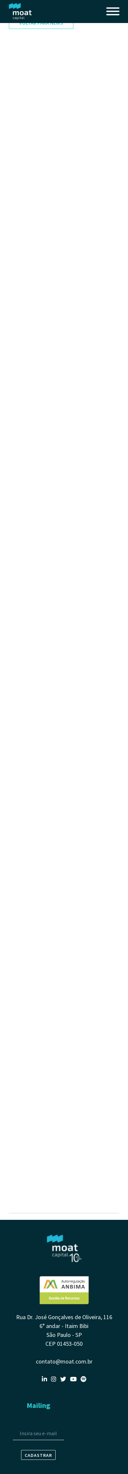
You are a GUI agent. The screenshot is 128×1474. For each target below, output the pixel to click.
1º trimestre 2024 (28, 132)
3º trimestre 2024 (28, 105)
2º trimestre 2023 (28, 192)
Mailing (38, 1405)
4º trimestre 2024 (28, 92)
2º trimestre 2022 (28, 271)
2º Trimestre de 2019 (32, 1118)
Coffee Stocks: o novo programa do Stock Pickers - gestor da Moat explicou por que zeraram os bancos (63, 965)
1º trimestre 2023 (28, 218)
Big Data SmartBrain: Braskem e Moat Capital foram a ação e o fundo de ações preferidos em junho (61, 1173)
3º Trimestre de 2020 (32, 805)
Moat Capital (20, 11)
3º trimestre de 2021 (31, 471)
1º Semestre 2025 (28, 79)
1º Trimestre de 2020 (32, 944)
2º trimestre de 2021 (31, 526)
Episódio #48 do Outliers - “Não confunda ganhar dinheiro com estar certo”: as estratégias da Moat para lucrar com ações (63, 368)
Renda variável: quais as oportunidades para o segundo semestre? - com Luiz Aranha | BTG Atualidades (59, 547)
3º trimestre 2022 (28, 245)
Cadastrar (38, 1455)
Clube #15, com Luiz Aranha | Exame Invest (56, 389)
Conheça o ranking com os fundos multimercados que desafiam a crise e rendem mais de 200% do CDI (60, 889)
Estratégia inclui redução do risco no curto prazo (63, 437)
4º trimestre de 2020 (31, 771)
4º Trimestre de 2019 (32, 1092)
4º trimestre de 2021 (31, 424)
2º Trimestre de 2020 (32, 931)
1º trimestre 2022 (28, 284)
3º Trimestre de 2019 (32, 1105)
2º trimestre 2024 (28, 118)
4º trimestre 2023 (28, 145)
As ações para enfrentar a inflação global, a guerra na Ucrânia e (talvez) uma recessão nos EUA (60, 318)
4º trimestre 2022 (28, 232)
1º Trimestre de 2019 (32, 1131)
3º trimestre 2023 (28, 179)
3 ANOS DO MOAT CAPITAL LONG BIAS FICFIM (59, 297)
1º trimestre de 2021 (31, 589)
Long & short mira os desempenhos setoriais (59, 205)
